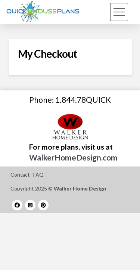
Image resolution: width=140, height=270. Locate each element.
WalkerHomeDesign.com (73, 157)
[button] (119, 12)
